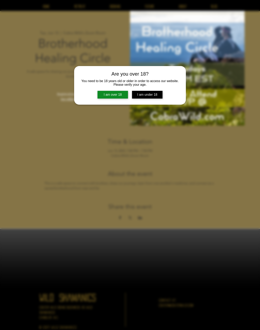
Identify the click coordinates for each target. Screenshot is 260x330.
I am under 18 (147, 94)
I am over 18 (113, 94)
